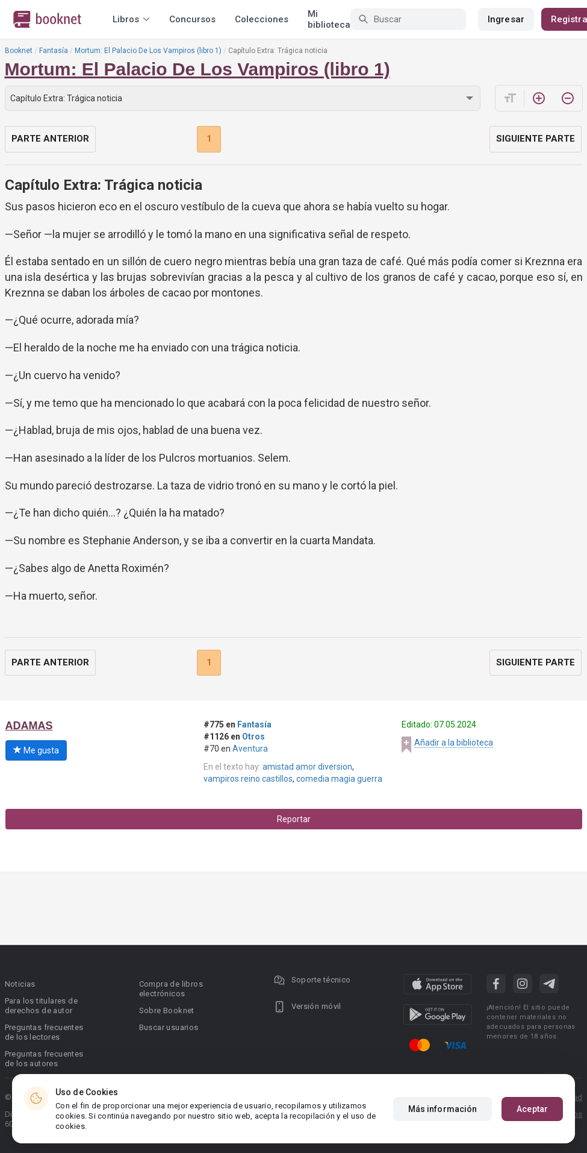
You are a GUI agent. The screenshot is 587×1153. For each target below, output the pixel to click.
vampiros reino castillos (248, 779)
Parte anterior (50, 138)
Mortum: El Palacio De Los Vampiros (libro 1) (148, 50)
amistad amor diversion (307, 766)
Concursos (192, 19)
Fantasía (53, 50)
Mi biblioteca (329, 19)
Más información (442, 1109)
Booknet (19, 50)
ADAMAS (29, 726)
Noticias (20, 983)
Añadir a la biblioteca (453, 742)
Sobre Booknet (166, 1010)
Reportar (294, 819)
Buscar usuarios (169, 1027)
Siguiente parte (535, 138)
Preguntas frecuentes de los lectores (44, 1032)
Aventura (250, 748)
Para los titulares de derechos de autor (41, 1005)
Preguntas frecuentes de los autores (44, 1058)
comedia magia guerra (339, 779)
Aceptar (532, 1109)
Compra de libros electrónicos (171, 988)
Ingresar (506, 19)
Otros (253, 736)
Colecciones (261, 19)
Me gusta (36, 750)
